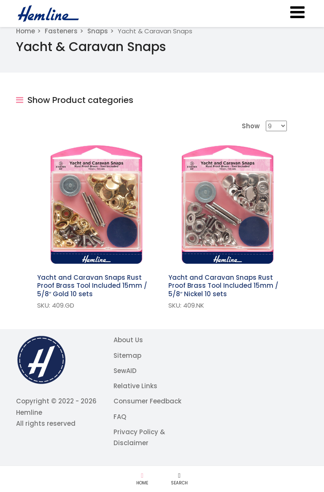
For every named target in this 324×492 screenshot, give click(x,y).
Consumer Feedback (147, 401)
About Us (128, 339)
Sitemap (127, 355)
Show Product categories (74, 100)
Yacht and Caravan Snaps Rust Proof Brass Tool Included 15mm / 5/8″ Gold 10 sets (92, 285)
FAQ (119, 416)
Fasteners (61, 31)
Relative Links (135, 385)
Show (251, 126)
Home (25, 31)
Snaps (97, 31)
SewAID (125, 370)
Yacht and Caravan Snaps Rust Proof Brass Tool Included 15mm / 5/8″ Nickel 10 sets (223, 285)
